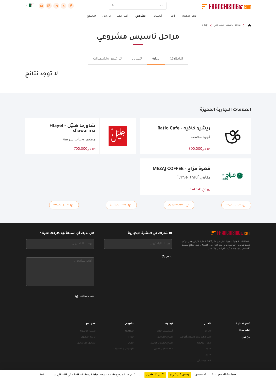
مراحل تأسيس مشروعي (227, 25)
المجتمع (92, 16)
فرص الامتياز (189, 16)
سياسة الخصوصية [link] (224, 375)
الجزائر (208, 331)
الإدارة (205, 25)
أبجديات (157, 16)
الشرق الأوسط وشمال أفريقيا (195, 337)
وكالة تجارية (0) (120, 205)
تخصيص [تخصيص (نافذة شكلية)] (200, 375)
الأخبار (173, 16)
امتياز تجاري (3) (178, 205)
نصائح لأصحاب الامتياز (161, 343)
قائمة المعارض (88, 337)
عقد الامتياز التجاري (163, 349)
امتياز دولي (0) (63, 205)
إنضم (167, 256)
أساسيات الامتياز (164, 331)
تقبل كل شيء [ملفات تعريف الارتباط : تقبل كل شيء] (155, 375)
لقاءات (208, 349)
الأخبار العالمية (204, 343)
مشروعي (140, 16)
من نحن (106, 16)
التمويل (137, 59)
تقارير (208, 355)
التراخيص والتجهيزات (107, 59)
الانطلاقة (176, 59)
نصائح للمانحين (165, 337)
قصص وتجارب (203, 361)
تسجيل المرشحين (86, 343)
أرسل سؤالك (84, 296)
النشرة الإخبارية (88, 331)
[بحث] (140, 6)
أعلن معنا (122, 16)
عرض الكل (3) (235, 205)
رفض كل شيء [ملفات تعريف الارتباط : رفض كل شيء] (179, 375)
